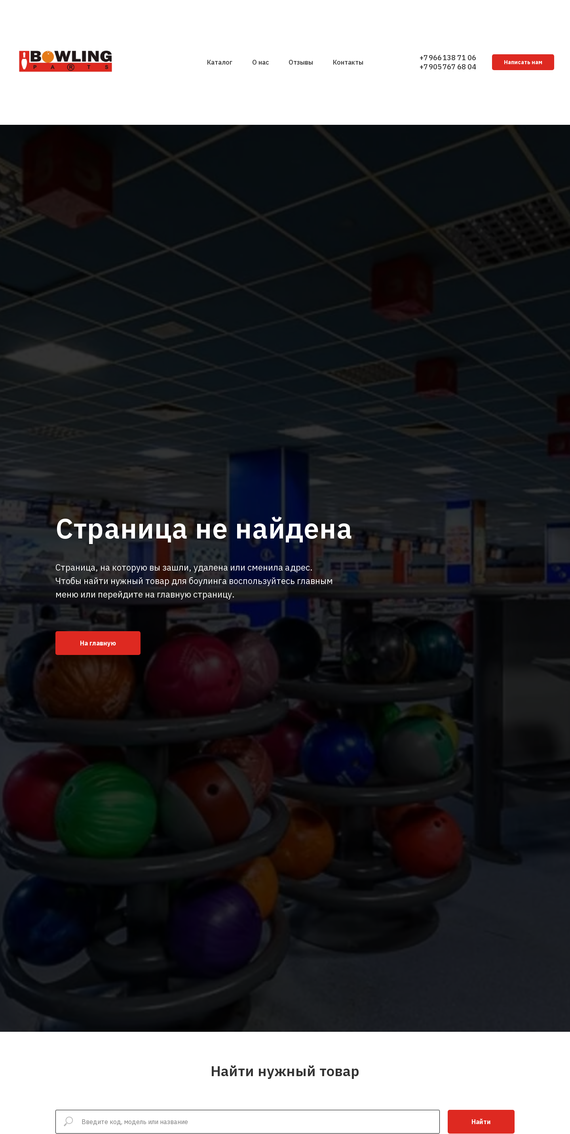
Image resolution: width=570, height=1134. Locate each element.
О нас (260, 62)
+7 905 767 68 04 (448, 66)
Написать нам (523, 62)
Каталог (219, 62)
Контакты (348, 62)
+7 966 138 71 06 (448, 57)
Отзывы (301, 62)
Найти (481, 1122)
